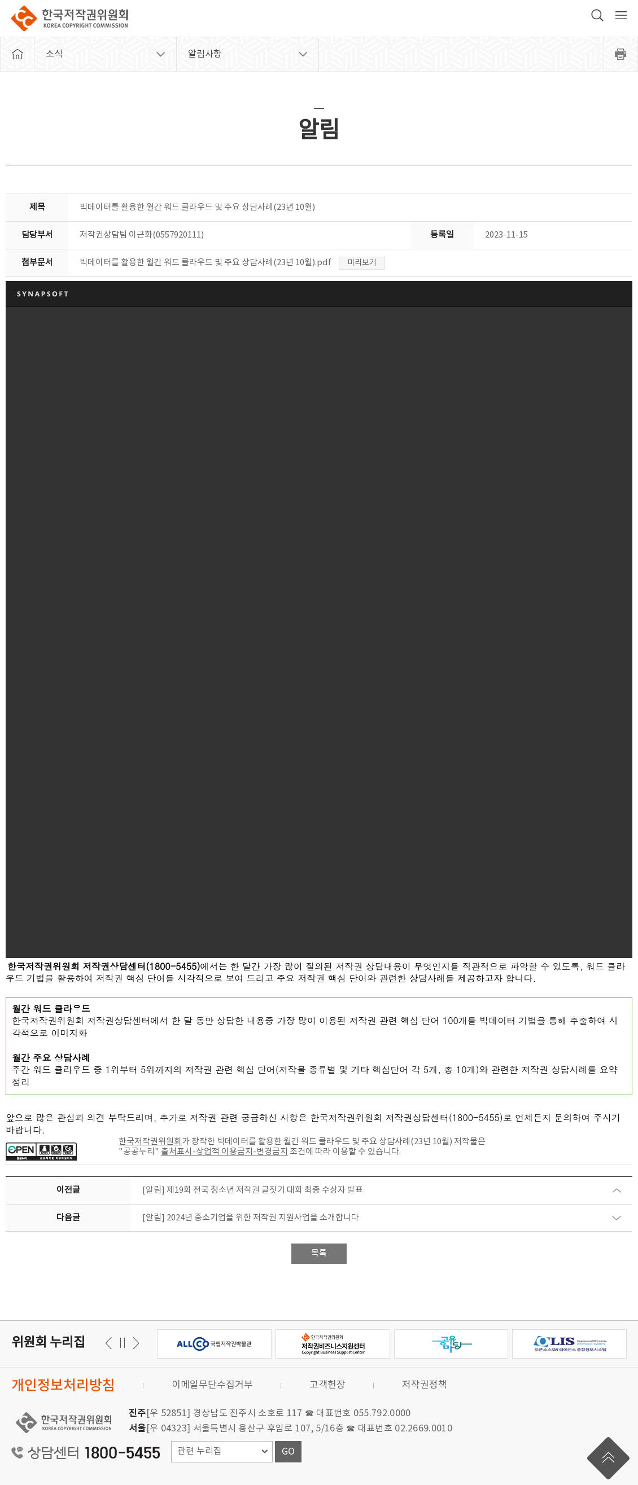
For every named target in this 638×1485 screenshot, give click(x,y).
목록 (319, 1253)
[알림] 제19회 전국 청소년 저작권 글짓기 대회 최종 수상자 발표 (252, 1190)
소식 (54, 54)
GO (288, 1452)
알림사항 (205, 54)
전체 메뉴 (621, 15)
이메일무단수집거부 (212, 1385)
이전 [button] (134, 1343)
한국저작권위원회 (69, 18)
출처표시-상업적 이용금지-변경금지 (224, 1152)
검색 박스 (597, 15)
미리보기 (362, 262)
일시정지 (122, 1343)
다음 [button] (110, 1343)
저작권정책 (424, 1385)
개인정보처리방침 (63, 1386)
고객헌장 (327, 1385)
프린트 (621, 54)
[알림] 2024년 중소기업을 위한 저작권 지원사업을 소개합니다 (250, 1218)
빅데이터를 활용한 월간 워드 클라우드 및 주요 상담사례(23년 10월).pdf (205, 262)
